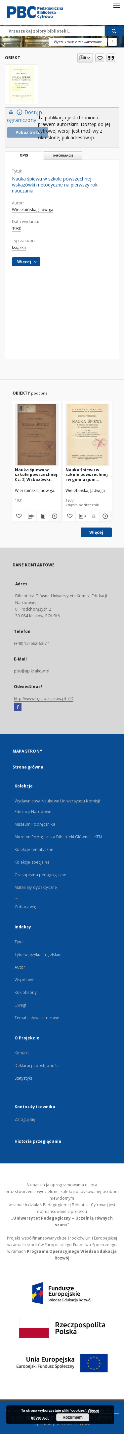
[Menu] (116, 5)
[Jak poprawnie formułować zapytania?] (112, 42)
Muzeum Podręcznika (35, 824)
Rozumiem (72, 1417)
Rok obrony (26, 992)
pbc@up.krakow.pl (32, 671)
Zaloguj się (25, 1119)
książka (19, 247)
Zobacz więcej (28, 906)
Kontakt (22, 1053)
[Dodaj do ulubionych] (99, 58)
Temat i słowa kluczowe (37, 1017)
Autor (20, 967)
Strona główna (28, 767)
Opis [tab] (24, 155)
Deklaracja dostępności (37, 1065)
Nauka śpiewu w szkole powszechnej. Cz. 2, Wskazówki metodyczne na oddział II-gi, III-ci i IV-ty (37, 474)
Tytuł (19, 942)
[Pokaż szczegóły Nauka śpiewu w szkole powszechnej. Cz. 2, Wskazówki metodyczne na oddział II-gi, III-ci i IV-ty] (54, 516)
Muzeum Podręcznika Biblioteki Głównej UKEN (58, 837)
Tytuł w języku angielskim (38, 954)
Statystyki (23, 1078)
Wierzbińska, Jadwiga (32, 209)
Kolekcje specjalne (32, 862)
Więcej (96, 532)
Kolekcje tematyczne (34, 849)
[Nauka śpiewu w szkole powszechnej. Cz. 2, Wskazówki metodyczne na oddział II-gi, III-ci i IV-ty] (37, 434)
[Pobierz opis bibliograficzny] (30, 516)
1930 (16, 228)
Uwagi (20, 1005)
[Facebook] (17, 707)
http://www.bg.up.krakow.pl (43, 698)
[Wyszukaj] (114, 31)
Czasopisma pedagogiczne (40, 875)
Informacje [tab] (63, 155)
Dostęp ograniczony (24, 116)
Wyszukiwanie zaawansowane (78, 42)
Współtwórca (27, 980)
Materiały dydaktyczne (36, 887)
